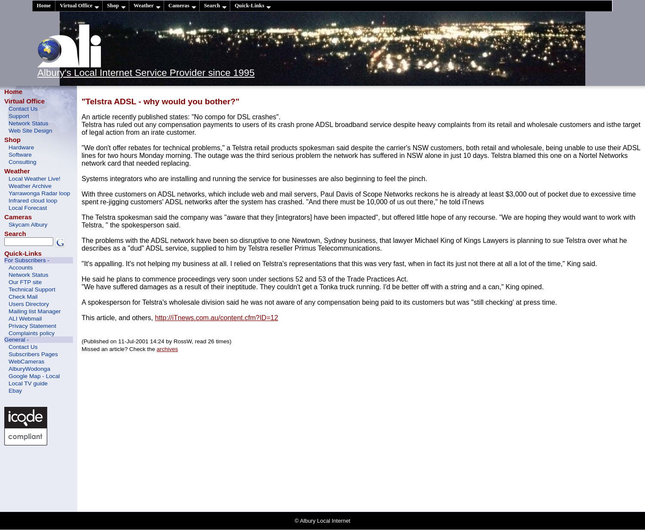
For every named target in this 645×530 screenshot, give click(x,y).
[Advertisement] (43, 477)
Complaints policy (32, 333)
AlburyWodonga (29, 369)
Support (19, 116)
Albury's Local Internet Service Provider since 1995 (146, 72)
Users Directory (29, 304)
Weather (147, 6)
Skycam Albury (28, 224)
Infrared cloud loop (33, 200)
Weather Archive (30, 186)
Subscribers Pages (33, 354)
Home (44, 6)
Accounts (21, 267)
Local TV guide (28, 383)
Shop (116, 6)
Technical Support (32, 289)
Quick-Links (252, 6)
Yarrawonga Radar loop (39, 193)
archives (167, 349)
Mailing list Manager (35, 311)
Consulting (23, 162)
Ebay (15, 391)
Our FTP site (25, 282)
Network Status (29, 123)
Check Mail (23, 297)
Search (215, 6)
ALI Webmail (25, 318)
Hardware (21, 147)
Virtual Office (79, 6)
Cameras (182, 6)
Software (20, 154)
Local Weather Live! (35, 179)
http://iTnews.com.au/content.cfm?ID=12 (216, 317)
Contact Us (23, 109)
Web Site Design (30, 130)
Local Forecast (28, 208)
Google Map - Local (34, 376)
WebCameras (26, 361)
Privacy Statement (32, 326)
